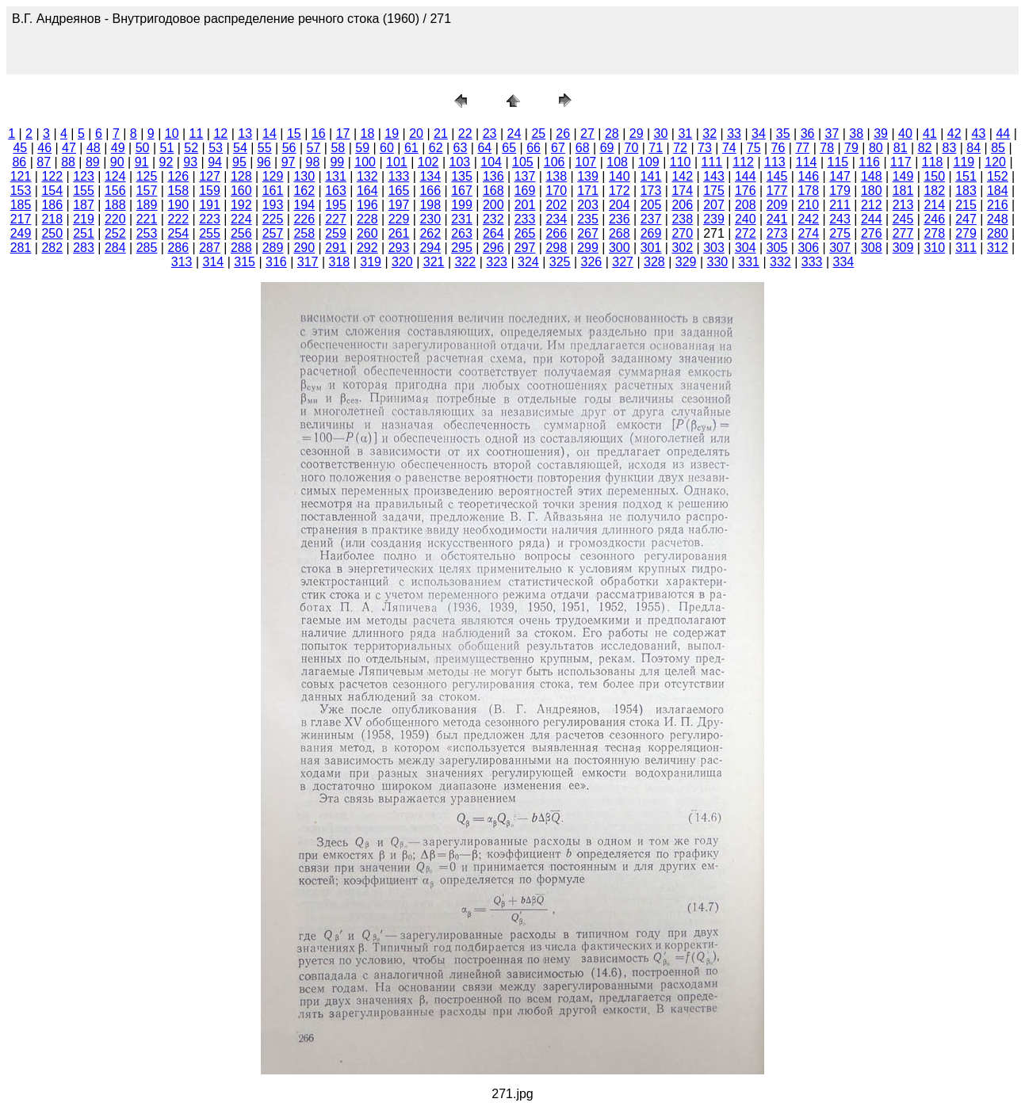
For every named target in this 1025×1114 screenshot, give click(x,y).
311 (966, 247)
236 (619, 219)
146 (808, 176)
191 (209, 205)
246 (934, 219)
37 (832, 133)
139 (588, 176)
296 (493, 247)
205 (651, 205)
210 (808, 205)
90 (117, 162)
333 (812, 262)
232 (493, 219)
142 (682, 176)
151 (966, 176)
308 (871, 247)
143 (714, 176)
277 (903, 233)
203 (588, 205)
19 (391, 133)
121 (21, 176)
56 (289, 148)
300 (619, 247)
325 (560, 262)
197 (399, 205)
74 (729, 148)
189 (147, 205)
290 (304, 247)
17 (343, 133)
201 (525, 205)
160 (241, 190)
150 (934, 176)
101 (396, 162)
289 (273, 247)
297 (525, 247)
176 (745, 190)
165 (399, 190)
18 (367, 133)
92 (166, 162)
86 (19, 162)
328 (654, 262)
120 (995, 162)
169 (525, 190)
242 (808, 219)
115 (838, 162)
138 (556, 176)
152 (997, 176)
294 (430, 247)
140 (619, 176)
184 (997, 190)
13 (245, 133)
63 (460, 148)
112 (743, 162)
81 (900, 148)
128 (241, 176)
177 (777, 190)
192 (241, 205)
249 (21, 233)
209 (777, 205)
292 (367, 247)
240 (745, 219)
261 (399, 233)
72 (680, 148)
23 (490, 133)
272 (745, 233)
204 (619, 205)
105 (523, 162)
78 (827, 148)
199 (461, 205)
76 (778, 148)
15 (294, 133)
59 (362, 148)
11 (196, 133)
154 (52, 190)
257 (273, 233)
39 (881, 133)
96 (264, 162)
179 (840, 190)
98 (313, 162)
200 (493, 205)
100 (365, 162)
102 (428, 162)
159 (209, 190)
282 (52, 247)
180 (871, 190)
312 (997, 247)
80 (876, 148)
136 (493, 176)
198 (430, 205)
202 (556, 205)
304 (745, 247)
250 (52, 233)
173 (651, 190)
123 (83, 176)
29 (636, 133)
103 (460, 162)
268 (619, 233)
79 (851, 148)
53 (215, 148)
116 (869, 162)
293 (399, 247)
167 (461, 190)
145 (777, 176)
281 (21, 247)
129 (273, 176)
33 (734, 133)
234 (556, 219)
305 (777, 247)
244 (871, 219)
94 (215, 162)
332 (780, 262)
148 (871, 176)
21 (441, 133)
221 (147, 219)
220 (115, 219)
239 (714, 219)
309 (903, 247)
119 (964, 162)
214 (934, 205)
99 (337, 162)
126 (178, 176)
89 (93, 162)
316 (276, 262)
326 (591, 262)
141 (651, 176)
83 (949, 148)
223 (209, 219)
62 (436, 148)
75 (754, 148)
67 (558, 148)
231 (461, 219)
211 (840, 205)
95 (239, 162)
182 (934, 190)
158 (178, 190)
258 (304, 233)
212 (871, 205)
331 (748, 262)
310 (934, 247)
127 (209, 176)
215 (966, 205)
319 (370, 262)
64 (484, 148)
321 (434, 262)
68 (583, 148)
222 (178, 219)
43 (979, 133)
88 (68, 162)
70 (632, 148)
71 (655, 148)
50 (143, 148)
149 (903, 176)
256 (241, 233)
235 (588, 219)
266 (556, 233)
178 (808, 190)
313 (182, 262)
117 (901, 162)
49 (118, 148)
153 (21, 190)
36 (808, 133)
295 (461, 247)
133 (399, 176)
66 (533, 148)
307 (840, 247)
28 (612, 133)
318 (339, 262)
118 (932, 162)
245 (903, 219)
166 (430, 190)
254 (178, 233)
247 (966, 219)
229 (399, 219)
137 (525, 176)
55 (265, 148)
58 (338, 148)
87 (43, 162)
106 (554, 162)
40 (905, 133)
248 (997, 219)
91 (142, 162)
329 (686, 262)
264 (493, 233)
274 (808, 233)
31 (685, 133)
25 (538, 133)
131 (335, 176)
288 (241, 247)
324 (528, 262)
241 (777, 219)
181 (903, 190)
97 (288, 162)
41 (930, 133)
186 (52, 205)
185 (21, 205)
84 (973, 148)
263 (461, 233)
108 (617, 162)
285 (147, 247)
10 (172, 133)
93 (190, 162)
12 (220, 133)
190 (178, 205)
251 (83, 233)
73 (705, 148)
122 (52, 176)
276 (871, 233)
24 (514, 133)
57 (314, 148)
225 (273, 219)
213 (903, 205)
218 (52, 219)
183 (966, 190)
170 (556, 190)
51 (166, 148)
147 (840, 176)
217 (21, 219)
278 (934, 233)
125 (147, 176)
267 (588, 233)
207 (714, 205)
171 (588, 190)
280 (997, 233)
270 (682, 233)
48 (93, 148)
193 (273, 205)
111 (712, 162)
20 (416, 133)
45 (20, 148)
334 (844, 262)
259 (335, 233)
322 (465, 262)
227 (335, 219)
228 (367, 219)
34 (759, 133)
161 (273, 190)
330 (718, 262)
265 (525, 233)
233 (525, 219)
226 (304, 219)
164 (367, 190)
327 (622, 262)
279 (966, 233)
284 (115, 247)
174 (682, 190)
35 (783, 133)
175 (714, 190)
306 (808, 247)
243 (840, 219)
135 (461, 176)
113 (775, 162)
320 (402, 262)
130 (304, 176)
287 (209, 247)
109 (649, 162)
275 (840, 233)
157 (147, 190)
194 (304, 205)
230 (430, 219)
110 (680, 162)
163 (335, 190)
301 (651, 247)
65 (509, 148)
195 (335, 205)
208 (745, 205)
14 (269, 133)
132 (367, 176)
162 (304, 190)
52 (191, 148)
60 (387, 148)
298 (556, 247)
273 (777, 233)
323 (496, 262)
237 (651, 219)
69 (607, 148)
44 (1003, 133)
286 (178, 247)
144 (745, 176)
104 (491, 162)
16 (319, 133)
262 (430, 233)
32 (709, 133)
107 (586, 162)
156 (115, 190)
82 (925, 148)
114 (806, 162)
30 (661, 133)
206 (682, 205)
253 (147, 233)
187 (83, 205)
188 (115, 205)
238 (682, 219)
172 (619, 190)
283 (83, 247)
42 (954, 133)
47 (69, 148)
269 (651, 233)
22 (465, 133)
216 (997, 205)
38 (856, 133)
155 (83, 190)
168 (493, 190)
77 (802, 148)
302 (682, 247)
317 (308, 262)
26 (563, 133)
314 (213, 262)
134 (430, 176)
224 (241, 219)
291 (335, 247)
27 (587, 133)
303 (714, 247)
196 (367, 205)
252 (115, 233)
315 (244, 262)
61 (411, 148)
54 (240, 148)
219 (83, 219)
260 (367, 233)
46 (44, 148)
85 (998, 148)
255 (209, 233)
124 (115, 176)
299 (588, 247)
